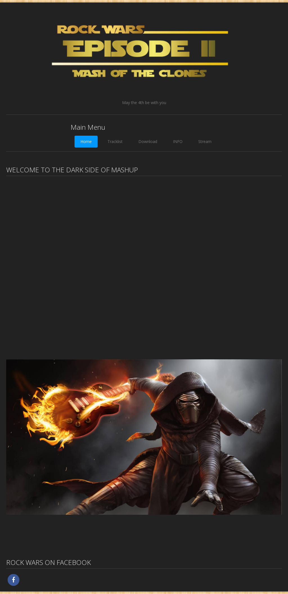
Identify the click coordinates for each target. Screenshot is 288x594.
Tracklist (115, 141)
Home (86, 141)
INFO (178, 141)
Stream (205, 141)
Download (147, 141)
